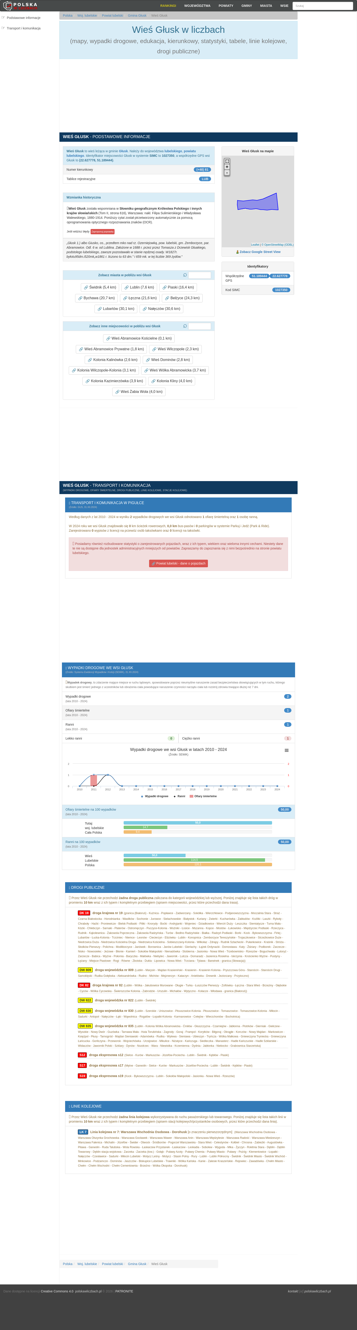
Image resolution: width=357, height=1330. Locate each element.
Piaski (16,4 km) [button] (178, 287)
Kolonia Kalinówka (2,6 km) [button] (112, 360)
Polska (67, 15)
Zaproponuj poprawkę (103, 231)
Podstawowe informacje (24, 18)
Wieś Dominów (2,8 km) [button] (168, 360)
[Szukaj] (323, 6)
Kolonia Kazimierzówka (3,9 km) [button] (114, 381)
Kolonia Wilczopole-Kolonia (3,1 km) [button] (104, 370)
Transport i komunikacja (24, 28)
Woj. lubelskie (86, 15)
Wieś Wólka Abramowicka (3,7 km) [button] (175, 370)
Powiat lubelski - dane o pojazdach (178, 563)
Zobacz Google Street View (260, 252)
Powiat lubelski (112, 15)
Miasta (266, 6)
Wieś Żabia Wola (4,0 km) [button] (139, 392)
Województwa (197, 6)
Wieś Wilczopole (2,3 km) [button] (175, 349)
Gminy (247, 6)
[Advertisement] (327, 93)
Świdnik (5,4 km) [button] (100, 287)
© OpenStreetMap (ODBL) (278, 244)
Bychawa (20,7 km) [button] (96, 298)
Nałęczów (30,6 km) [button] (161, 309)
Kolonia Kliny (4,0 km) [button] (171, 381)
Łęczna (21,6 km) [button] (140, 298)
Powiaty (226, 6)
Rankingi (168, 6)
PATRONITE (124, 1291)
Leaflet (255, 244)
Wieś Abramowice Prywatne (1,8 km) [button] (111, 349)
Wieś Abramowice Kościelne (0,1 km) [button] (139, 338)
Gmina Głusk (136, 15)
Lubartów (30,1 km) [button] (115, 309)
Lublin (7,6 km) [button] (139, 287)
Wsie (284, 6)
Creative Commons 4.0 (57, 1291)
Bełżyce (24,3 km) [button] (182, 298)
